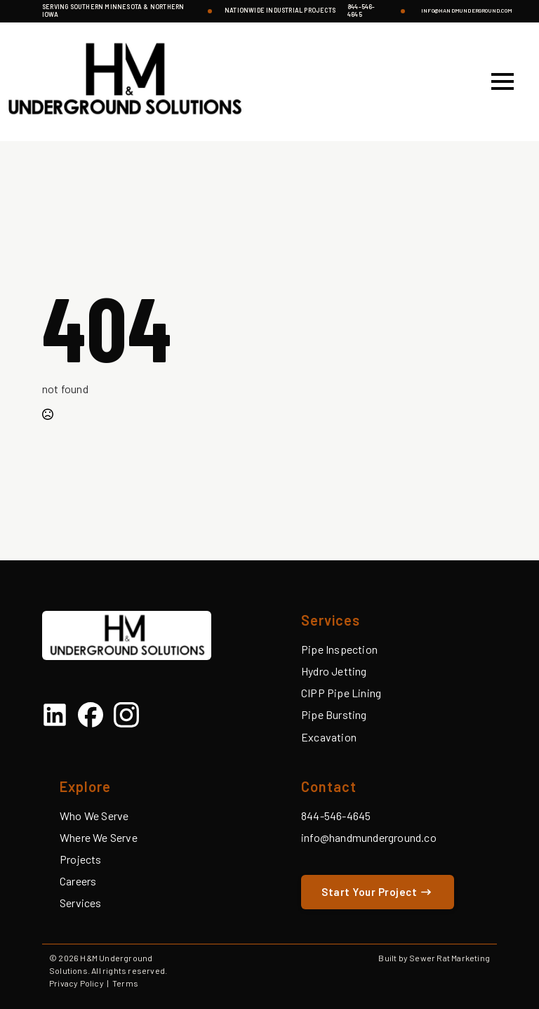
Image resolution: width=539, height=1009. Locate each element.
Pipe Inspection (339, 649)
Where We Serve (99, 837)
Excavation (329, 737)
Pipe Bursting (334, 714)
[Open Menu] (502, 81)
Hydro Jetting (334, 671)
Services (81, 902)
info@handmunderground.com (466, 11)
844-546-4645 (361, 11)
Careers (78, 881)
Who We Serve (94, 815)
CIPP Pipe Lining (341, 692)
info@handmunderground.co (369, 837)
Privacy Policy (76, 983)
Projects (81, 859)
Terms (125, 983)
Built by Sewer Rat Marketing (434, 958)
